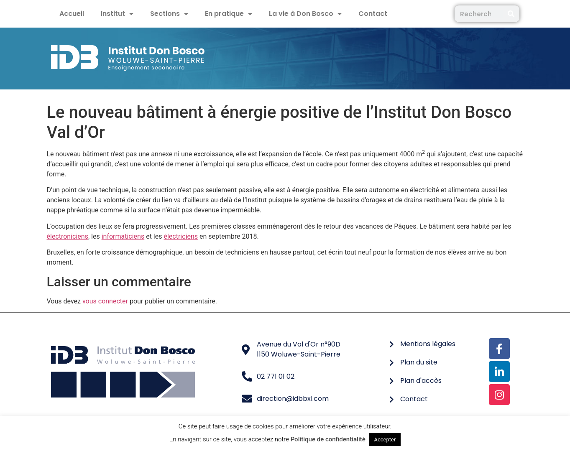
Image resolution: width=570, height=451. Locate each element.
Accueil (71, 13)
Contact (372, 13)
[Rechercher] (511, 13)
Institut (117, 13)
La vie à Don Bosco (305, 13)
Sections (169, 13)
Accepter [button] (385, 439)
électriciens (181, 236)
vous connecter (105, 301)
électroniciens (67, 236)
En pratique (228, 13)
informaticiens (123, 236)
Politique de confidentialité (328, 439)
